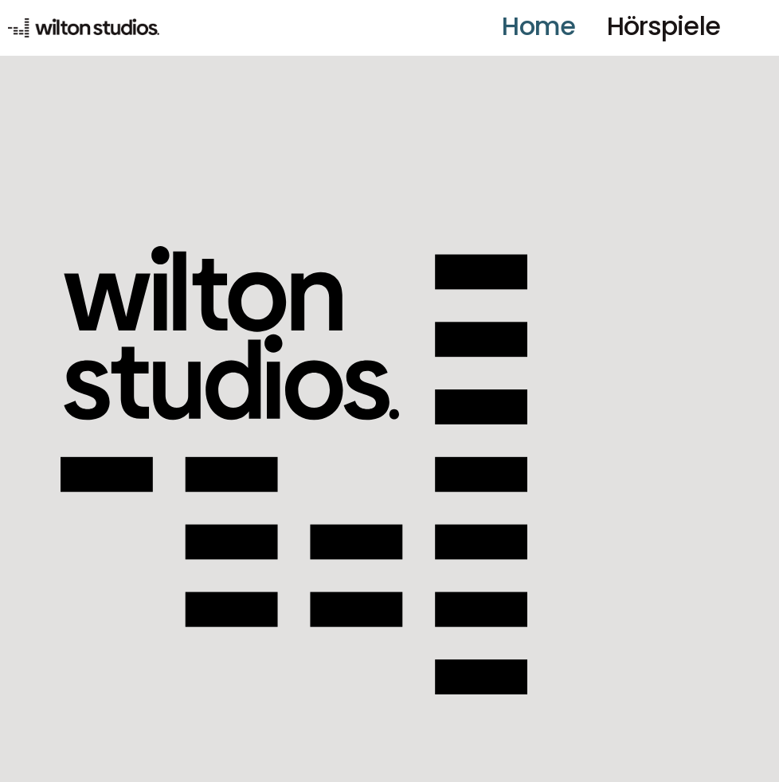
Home (538, 26)
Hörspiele (663, 26)
